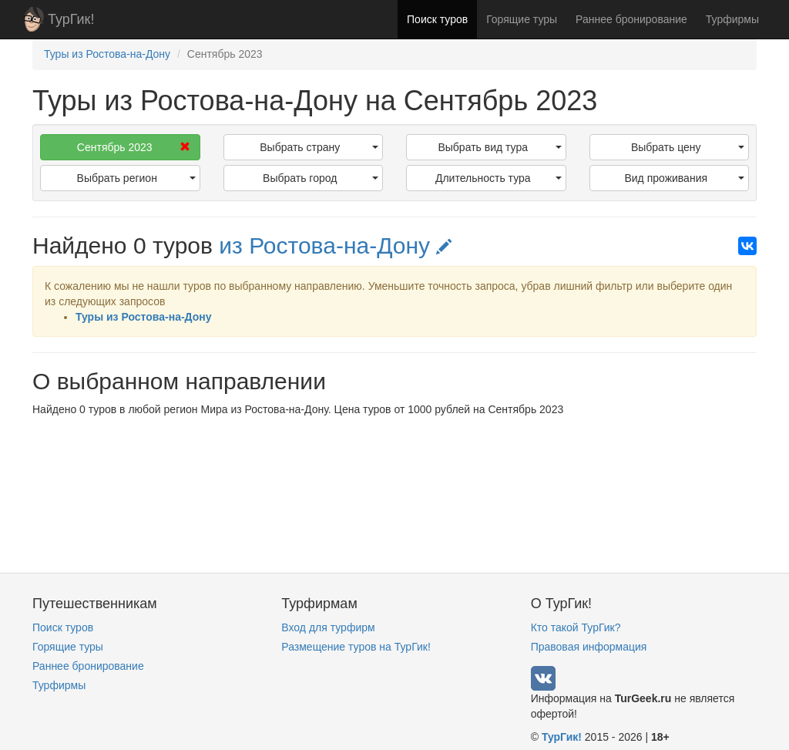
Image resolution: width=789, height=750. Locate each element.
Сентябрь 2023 (133, 147)
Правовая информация (589, 647)
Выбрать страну (319, 147)
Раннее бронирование (631, 19)
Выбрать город (320, 178)
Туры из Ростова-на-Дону (144, 317)
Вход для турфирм (327, 627)
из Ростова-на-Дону (335, 245)
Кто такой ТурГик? (576, 627)
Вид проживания (684, 178)
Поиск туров (437, 19)
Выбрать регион (136, 178)
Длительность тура (498, 178)
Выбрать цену (687, 147)
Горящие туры (521, 19)
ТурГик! (71, 19)
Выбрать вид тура (499, 147)
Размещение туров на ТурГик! (355, 647)
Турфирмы (732, 19)
